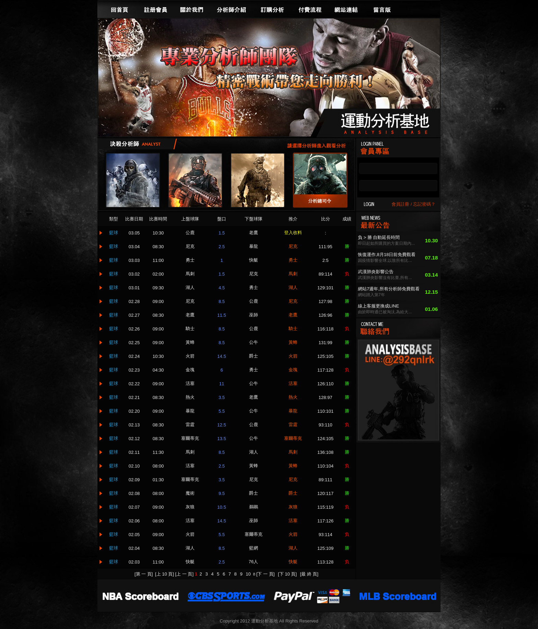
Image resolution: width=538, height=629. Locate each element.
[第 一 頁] (143, 574)
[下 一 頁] (265, 574)
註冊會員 (155, 9)
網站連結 (346, 9)
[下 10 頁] (287, 574)
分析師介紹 (231, 9)
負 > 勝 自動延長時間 (379, 237)
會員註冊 (400, 204)
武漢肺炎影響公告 (376, 271)
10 (249, 574)
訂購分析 (272, 9)
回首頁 (119, 9)
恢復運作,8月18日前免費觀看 (387, 254)
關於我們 (191, 9)
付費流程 (310, 9)
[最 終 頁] (309, 574)
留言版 (382, 9)
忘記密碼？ (424, 204)
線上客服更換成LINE (378, 306)
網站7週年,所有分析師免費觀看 (389, 288)
